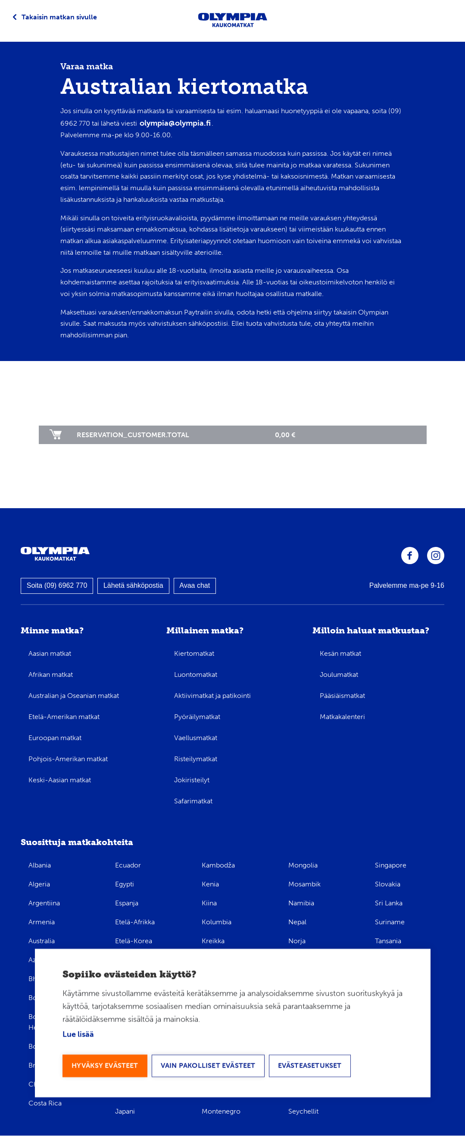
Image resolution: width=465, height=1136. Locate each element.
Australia (41, 941)
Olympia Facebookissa (409, 555)
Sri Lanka (389, 903)
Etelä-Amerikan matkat (64, 717)
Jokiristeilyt (191, 780)
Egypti (124, 884)
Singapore (390, 865)
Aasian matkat (49, 653)
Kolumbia (216, 922)
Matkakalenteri (342, 717)
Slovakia (387, 884)
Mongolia (303, 865)
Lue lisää (78, 1035)
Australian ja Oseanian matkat (73, 695)
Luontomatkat (195, 674)
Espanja (126, 903)
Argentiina (44, 903)
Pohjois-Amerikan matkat (68, 759)
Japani (125, 1111)
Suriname (390, 922)
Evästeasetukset (310, 1066)
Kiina (209, 903)
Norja (297, 941)
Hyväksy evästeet (105, 1066)
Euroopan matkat (54, 738)
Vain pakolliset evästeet (208, 1066)
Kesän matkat (340, 653)
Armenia (41, 922)
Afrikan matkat (50, 674)
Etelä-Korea (133, 941)
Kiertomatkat (194, 653)
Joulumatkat (339, 674)
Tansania (388, 941)
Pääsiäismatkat (342, 695)
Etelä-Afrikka (135, 922)
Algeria (39, 884)
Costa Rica (45, 1103)
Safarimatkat (193, 801)
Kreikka (213, 941)
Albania (39, 865)
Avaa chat (194, 585)
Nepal (297, 922)
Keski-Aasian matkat (59, 780)
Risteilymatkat (195, 759)
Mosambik (304, 884)
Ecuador (128, 865)
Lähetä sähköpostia (133, 585)
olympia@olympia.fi (175, 123)
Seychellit (303, 1111)
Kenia (210, 884)
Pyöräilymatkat (197, 717)
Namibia (301, 903)
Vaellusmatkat (195, 738)
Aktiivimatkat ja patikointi (212, 695)
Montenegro (221, 1111)
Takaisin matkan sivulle (59, 17)
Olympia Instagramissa (435, 555)
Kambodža (218, 865)
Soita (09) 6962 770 (57, 585)
